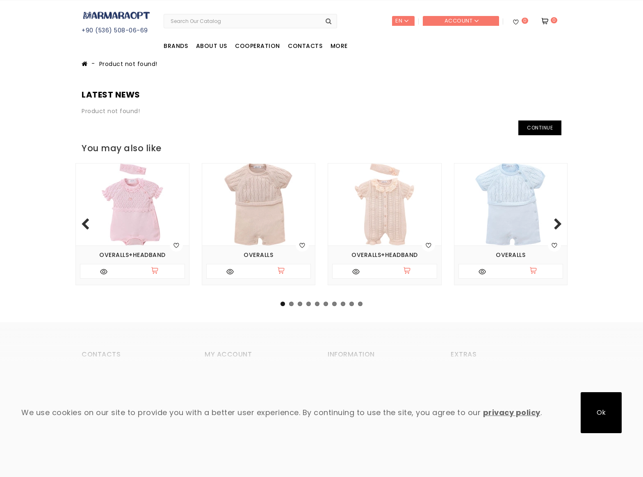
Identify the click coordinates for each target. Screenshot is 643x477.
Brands (176, 46)
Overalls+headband (132, 255)
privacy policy (511, 412)
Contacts (305, 46)
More (339, 46)
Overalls (258, 255)
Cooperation (257, 46)
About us (211, 46)
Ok (601, 412)
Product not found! (128, 64)
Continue (540, 127)
